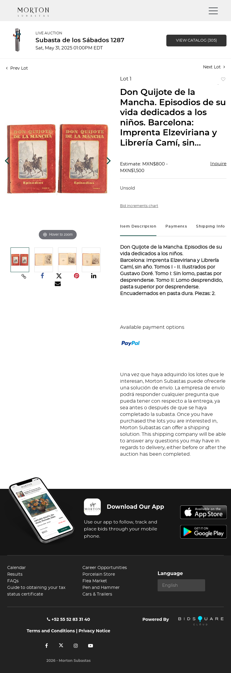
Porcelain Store (98, 574)
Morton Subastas (39, 12)
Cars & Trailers (97, 594)
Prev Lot (17, 68)
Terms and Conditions (51, 631)
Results (15, 574)
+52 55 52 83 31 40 (68, 619)
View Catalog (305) (196, 40)
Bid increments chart (139, 206)
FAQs (13, 581)
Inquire (218, 164)
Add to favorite (221, 81)
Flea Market (94, 581)
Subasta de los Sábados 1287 (79, 40)
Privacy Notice (94, 631)
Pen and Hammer (101, 588)
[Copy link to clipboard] (24, 276)
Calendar (16, 568)
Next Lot (214, 67)
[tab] (138, 227)
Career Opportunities (104, 568)
